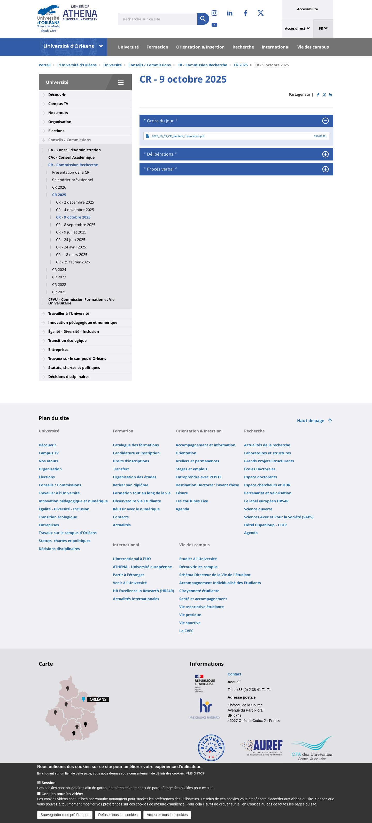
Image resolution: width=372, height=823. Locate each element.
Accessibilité (307, 9)
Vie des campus (313, 47)
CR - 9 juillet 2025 (71, 232)
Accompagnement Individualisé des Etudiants (220, 582)
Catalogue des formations (136, 444)
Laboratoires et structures (267, 452)
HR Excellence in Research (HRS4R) (143, 590)
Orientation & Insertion (200, 47)
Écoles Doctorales (259, 468)
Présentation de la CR (70, 172)
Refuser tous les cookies (118, 817)
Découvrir (57, 94)
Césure (182, 492)
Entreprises (58, 349)
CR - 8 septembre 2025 (75, 225)
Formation (157, 47)
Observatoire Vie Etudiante (137, 500)
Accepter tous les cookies (167, 817)
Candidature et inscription (136, 452)
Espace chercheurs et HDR (267, 484)
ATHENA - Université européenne (142, 566)
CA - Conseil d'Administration (74, 150)
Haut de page (310, 420)
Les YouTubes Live (192, 500)
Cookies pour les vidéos (62, 796)
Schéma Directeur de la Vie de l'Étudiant (215, 574)
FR (323, 28)
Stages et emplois (191, 468)
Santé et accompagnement (203, 598)
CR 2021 (59, 292)
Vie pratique (190, 614)
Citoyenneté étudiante (199, 590)
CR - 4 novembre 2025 (75, 210)
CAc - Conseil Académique (71, 157)
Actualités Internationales (136, 598)
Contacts (121, 516)
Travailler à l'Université (68, 313)
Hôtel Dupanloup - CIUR (265, 524)
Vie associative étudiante (201, 606)
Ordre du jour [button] (159, 121)
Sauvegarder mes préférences (65, 817)
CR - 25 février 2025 (73, 262)
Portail (45, 64)
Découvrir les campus (198, 566)
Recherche (243, 47)
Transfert (121, 468)
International (276, 47)
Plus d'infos (195, 775)
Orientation (186, 452)
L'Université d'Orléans (77, 64)
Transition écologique (67, 340)
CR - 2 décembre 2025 (75, 202)
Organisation (59, 121)
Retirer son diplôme (130, 484)
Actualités (122, 524)
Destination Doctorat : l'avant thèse (207, 484)
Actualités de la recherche (267, 444)
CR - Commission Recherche (202, 64)
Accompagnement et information (205, 444)
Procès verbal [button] (159, 169)
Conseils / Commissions (149, 64)
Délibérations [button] (159, 154)
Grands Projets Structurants (269, 460)
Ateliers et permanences (197, 460)
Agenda (182, 508)
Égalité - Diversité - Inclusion (73, 331)
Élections (56, 130)
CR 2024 (59, 269)
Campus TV (58, 103)
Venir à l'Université (130, 582)
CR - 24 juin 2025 (70, 239)
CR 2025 (241, 64)
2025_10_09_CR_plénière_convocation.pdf (178, 136)
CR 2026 (59, 187)
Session (49, 785)
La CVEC (186, 630)
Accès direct (295, 28)
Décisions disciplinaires (68, 376)
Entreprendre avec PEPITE (199, 476)
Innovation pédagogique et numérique (82, 322)
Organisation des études (134, 476)
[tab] (236, 121)
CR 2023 (59, 277)
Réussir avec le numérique (136, 508)
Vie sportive (189, 622)
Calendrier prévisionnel (72, 180)
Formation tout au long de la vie (142, 492)
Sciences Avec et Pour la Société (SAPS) (279, 516)
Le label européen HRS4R (266, 500)
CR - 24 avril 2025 (71, 247)
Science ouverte (258, 508)
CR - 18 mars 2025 (71, 254)
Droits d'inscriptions (131, 460)
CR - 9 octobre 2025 (73, 217)
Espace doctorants (260, 476)
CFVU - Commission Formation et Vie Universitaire (81, 301)
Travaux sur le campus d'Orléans (77, 358)
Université (128, 47)
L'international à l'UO (132, 558)
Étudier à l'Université (198, 558)
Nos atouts (58, 112)
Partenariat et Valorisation (267, 492)
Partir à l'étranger (128, 574)
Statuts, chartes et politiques (74, 367)
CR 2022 (59, 284)
